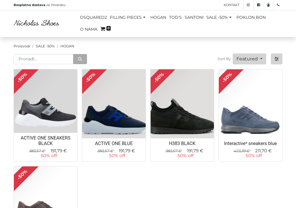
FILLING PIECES (126, 17)
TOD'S (175, 17)
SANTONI (194, 17)
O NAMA (88, 29)
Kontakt (231, 5)
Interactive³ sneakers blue (250, 143)
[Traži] (80, 59)
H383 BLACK (182, 143)
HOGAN (158, 17)
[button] (249, 58)
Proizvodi (22, 46)
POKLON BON (251, 17)
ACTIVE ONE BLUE (114, 143)
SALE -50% (217, 17)
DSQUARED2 (93, 17)
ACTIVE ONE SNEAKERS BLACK (46, 140)
